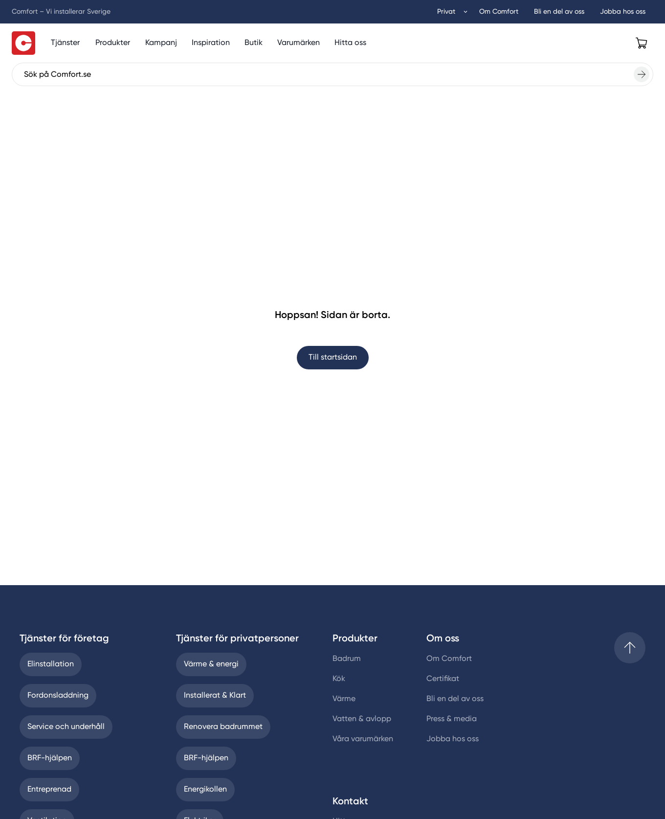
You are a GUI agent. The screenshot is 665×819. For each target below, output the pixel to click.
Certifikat (442, 679)
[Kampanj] (161, 43)
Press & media (451, 719)
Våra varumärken (362, 739)
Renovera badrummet (223, 727)
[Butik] (253, 43)
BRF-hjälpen (49, 758)
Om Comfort (449, 659)
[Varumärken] (298, 43)
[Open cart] (641, 43)
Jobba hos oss (452, 739)
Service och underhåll (66, 727)
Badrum (346, 659)
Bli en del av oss (455, 699)
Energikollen (205, 790)
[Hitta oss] (350, 43)
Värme (343, 699)
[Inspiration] (210, 43)
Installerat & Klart (215, 696)
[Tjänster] (65, 43)
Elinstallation (50, 664)
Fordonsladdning (58, 696)
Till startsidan (333, 358)
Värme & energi (211, 664)
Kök (338, 679)
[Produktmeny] (113, 43)
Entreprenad (49, 790)
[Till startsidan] (23, 43)
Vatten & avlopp (361, 719)
